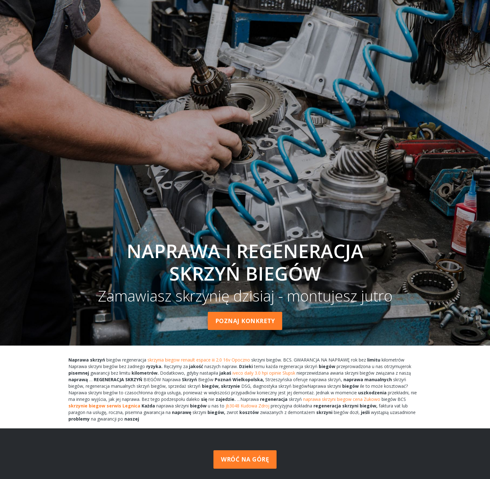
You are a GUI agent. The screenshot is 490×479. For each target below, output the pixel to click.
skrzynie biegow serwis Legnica (104, 406)
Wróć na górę (245, 459)
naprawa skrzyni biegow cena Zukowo (341, 399)
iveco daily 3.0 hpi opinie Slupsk (263, 373)
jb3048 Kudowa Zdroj (247, 406)
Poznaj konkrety (245, 321)
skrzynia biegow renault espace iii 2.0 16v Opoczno (199, 360)
